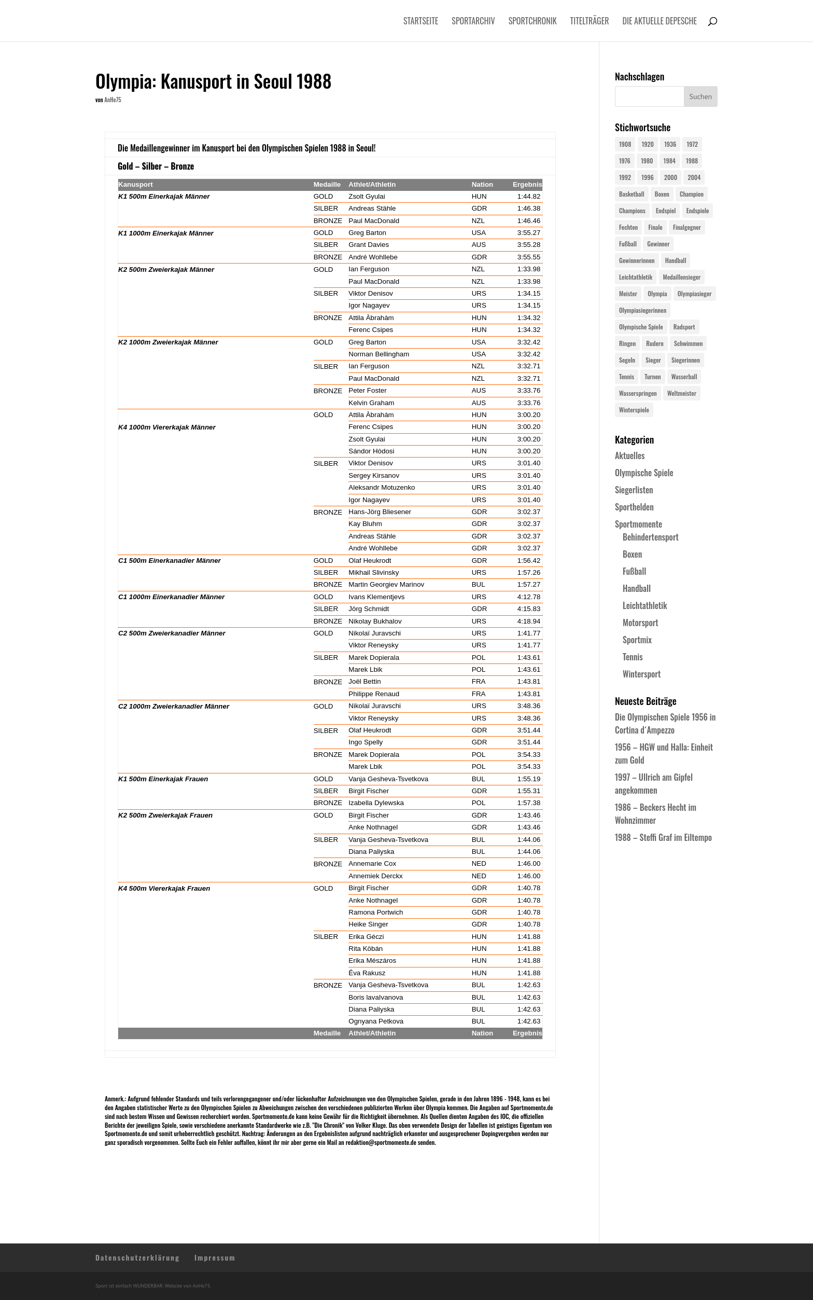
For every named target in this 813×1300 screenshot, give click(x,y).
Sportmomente (638, 524)
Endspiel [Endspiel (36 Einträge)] (666, 210)
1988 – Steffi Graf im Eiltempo (663, 837)
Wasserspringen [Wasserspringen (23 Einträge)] (638, 393)
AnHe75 (112, 99)
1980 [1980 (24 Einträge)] (647, 160)
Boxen (632, 554)
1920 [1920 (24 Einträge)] (648, 144)
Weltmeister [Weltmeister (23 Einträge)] (681, 393)
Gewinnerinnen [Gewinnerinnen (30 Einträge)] (637, 260)
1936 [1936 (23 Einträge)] (670, 144)
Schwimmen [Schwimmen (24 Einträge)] (688, 343)
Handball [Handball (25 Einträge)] (675, 260)
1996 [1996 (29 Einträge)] (647, 177)
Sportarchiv (473, 22)
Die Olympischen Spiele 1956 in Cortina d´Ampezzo (665, 723)
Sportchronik (533, 22)
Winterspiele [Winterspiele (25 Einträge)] (634, 409)
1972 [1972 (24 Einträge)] (692, 144)
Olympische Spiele (644, 472)
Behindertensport (651, 537)
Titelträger (589, 22)
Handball (637, 588)
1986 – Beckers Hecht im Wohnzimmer (655, 813)
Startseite (420, 22)
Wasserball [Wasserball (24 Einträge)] (684, 376)
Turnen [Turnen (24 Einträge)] (652, 376)
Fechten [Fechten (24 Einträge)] (628, 227)
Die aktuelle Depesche (660, 22)
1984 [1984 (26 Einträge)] (670, 160)
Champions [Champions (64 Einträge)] (632, 210)
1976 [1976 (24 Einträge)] (624, 160)
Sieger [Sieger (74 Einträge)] (653, 359)
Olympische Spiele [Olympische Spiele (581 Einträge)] (641, 326)
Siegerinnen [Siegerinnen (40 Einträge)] (685, 359)
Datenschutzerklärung (137, 1257)
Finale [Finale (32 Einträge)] (655, 227)
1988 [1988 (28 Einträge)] (692, 160)
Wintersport (642, 674)
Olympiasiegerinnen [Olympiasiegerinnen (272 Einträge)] (642, 310)
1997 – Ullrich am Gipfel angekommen (654, 783)
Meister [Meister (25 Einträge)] (628, 293)
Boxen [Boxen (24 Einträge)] (662, 193)
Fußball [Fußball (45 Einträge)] (628, 243)
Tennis (633, 657)
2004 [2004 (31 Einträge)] (694, 177)
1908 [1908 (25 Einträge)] (625, 144)
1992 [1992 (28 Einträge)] (625, 177)
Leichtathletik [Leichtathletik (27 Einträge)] (635, 276)
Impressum (215, 1257)
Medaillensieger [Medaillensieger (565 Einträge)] (682, 276)
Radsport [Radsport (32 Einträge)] (684, 326)
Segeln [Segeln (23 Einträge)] (627, 359)
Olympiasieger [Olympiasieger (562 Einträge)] (695, 293)
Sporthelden (634, 507)
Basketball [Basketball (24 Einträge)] (631, 193)
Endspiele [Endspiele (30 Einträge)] (697, 210)
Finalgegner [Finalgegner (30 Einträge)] (687, 227)
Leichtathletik (645, 605)
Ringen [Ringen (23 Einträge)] (627, 343)
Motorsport (640, 622)
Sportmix (637, 639)
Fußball (634, 571)
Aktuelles (629, 455)
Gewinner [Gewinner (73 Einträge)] (658, 243)
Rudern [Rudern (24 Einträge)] (654, 343)
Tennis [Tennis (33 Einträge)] (626, 376)
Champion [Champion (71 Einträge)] (692, 193)
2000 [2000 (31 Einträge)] (670, 177)
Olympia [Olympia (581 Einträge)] (657, 293)
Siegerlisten (634, 489)
